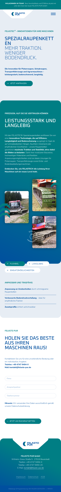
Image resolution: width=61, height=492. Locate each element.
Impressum (21, 477)
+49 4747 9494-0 (21, 364)
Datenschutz (33, 477)
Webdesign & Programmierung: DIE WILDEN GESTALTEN (26, 489)
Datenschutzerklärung (20, 406)
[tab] (15, 263)
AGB (43, 477)
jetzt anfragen (17, 83)
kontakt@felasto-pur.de (20, 367)
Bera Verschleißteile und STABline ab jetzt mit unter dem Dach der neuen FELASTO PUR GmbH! (30, 4)
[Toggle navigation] (53, 14)
